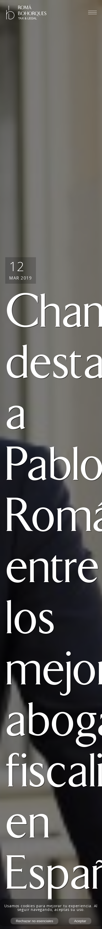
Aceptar (80, 921)
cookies (28, 906)
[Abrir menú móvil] (92, 12)
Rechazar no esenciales (34, 921)
